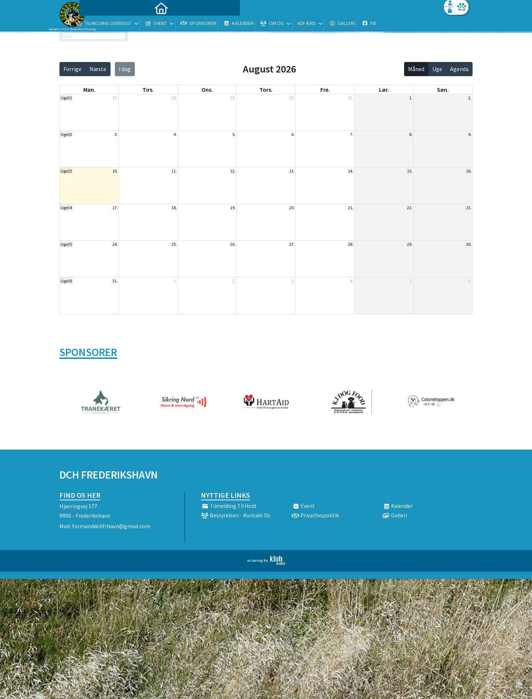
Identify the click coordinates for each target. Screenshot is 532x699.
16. (468, 171)
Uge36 (66, 281)
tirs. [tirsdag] (148, 89)
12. (233, 171)
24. (115, 244)
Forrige (72, 69)
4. (175, 134)
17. (115, 207)
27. (115, 97)
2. (469, 97)
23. (468, 207)
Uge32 (66, 134)
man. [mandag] (89, 89)
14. (350, 171)
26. (233, 244)
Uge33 (66, 171)
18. (174, 207)
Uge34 (66, 207)
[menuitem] (105, 24)
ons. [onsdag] (207, 89)
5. (234, 134)
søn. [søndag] (443, 89)
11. (174, 171)
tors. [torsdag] (266, 89)
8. (410, 134)
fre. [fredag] (325, 89)
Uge (437, 69)
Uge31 (66, 97)
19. (233, 207)
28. (174, 97)
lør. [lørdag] (384, 89)
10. (115, 171)
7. (351, 134)
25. (174, 244)
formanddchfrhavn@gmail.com (111, 526)
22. (409, 207)
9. (469, 134)
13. (292, 171)
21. (350, 207)
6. (293, 134)
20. (292, 207)
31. (350, 97)
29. (233, 97)
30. (292, 97)
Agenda (459, 69)
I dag (125, 69)
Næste (98, 69)
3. (116, 134)
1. (410, 97)
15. (409, 171)
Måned (416, 69)
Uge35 (66, 244)
